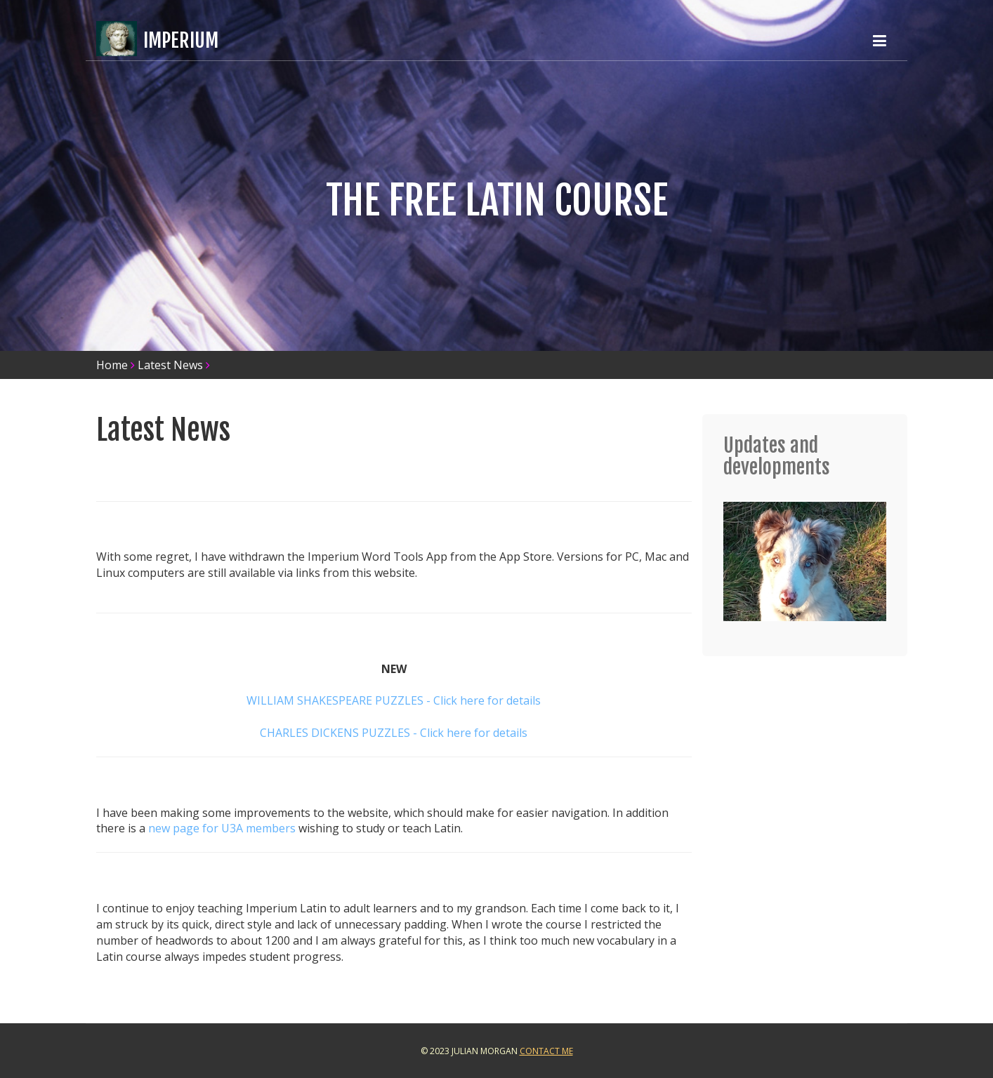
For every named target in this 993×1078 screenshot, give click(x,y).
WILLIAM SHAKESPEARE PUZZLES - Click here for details (393, 700)
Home (112, 365)
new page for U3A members (222, 828)
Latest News (170, 365)
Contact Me (546, 1051)
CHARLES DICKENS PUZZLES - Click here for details (393, 732)
